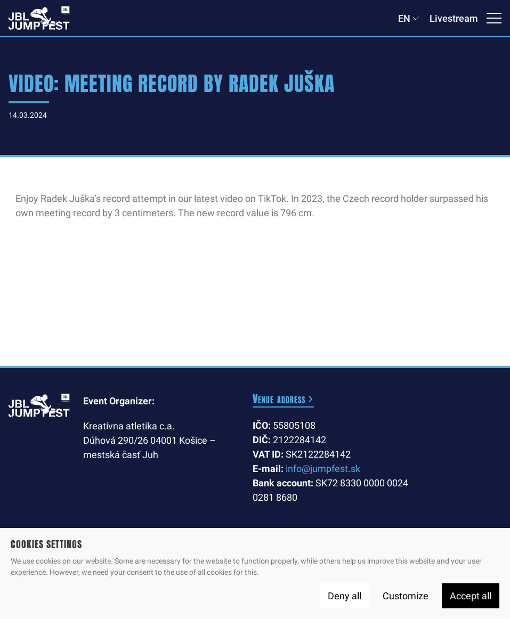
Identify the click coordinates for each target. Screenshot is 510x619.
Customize (405, 595)
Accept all (470, 595)
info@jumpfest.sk (323, 468)
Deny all (344, 595)
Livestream (454, 18)
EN (404, 18)
